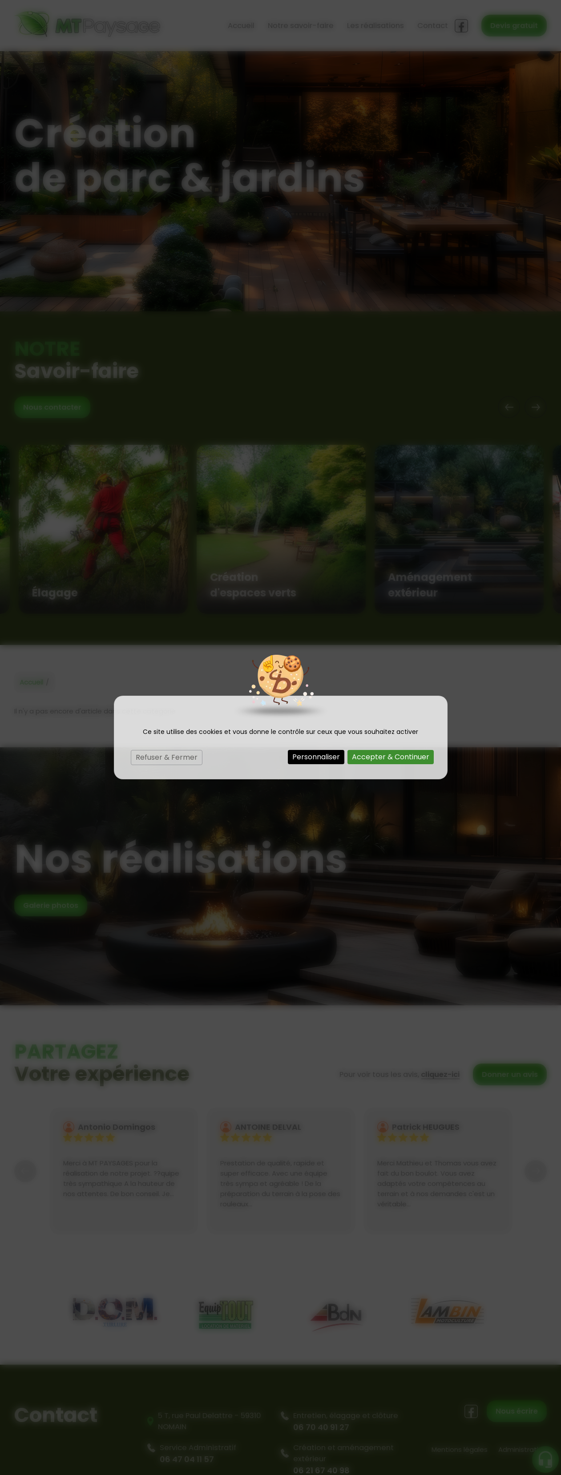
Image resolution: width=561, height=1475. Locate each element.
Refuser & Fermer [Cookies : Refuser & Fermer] (167, 757)
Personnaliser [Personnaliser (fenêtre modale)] (316, 757)
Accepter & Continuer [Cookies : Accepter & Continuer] (390, 757)
